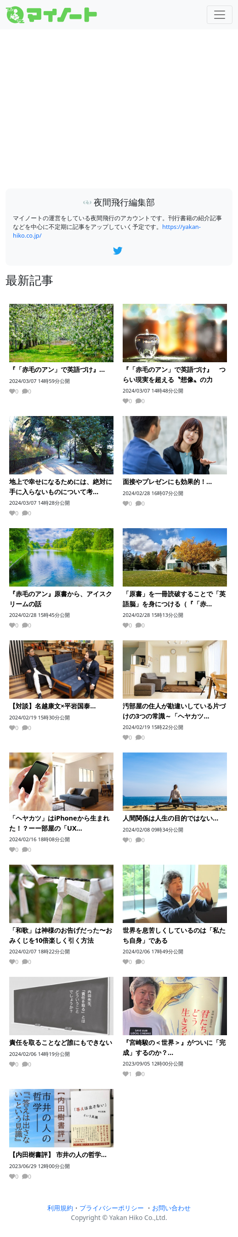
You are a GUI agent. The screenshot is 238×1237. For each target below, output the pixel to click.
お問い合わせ (171, 1207)
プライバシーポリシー (111, 1207)
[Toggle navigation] (219, 15)
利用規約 (60, 1207)
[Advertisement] (119, 109)
